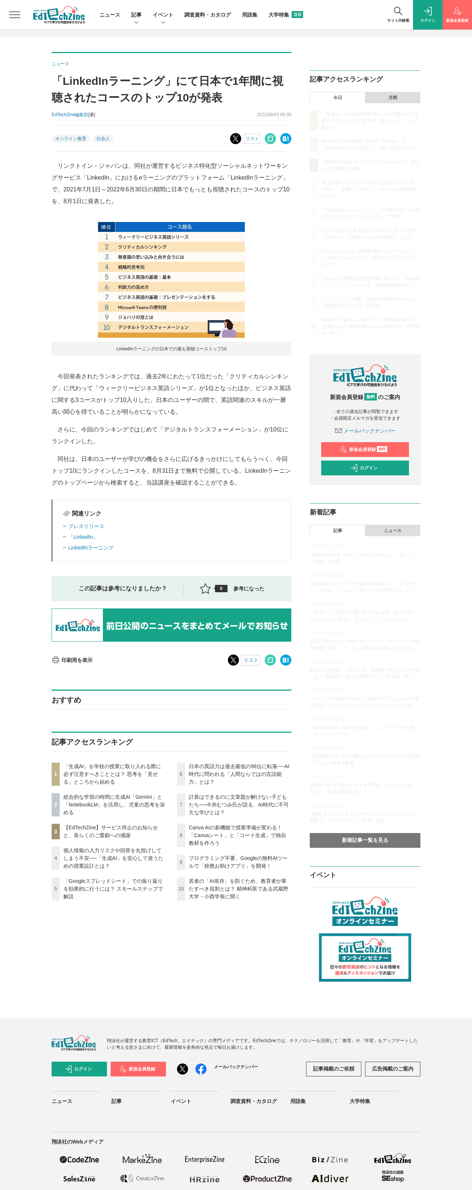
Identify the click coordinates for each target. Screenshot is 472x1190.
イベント (163, 15)
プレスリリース (86, 526)
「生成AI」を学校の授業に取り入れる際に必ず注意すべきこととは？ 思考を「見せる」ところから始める (112, 774)
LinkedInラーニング (91, 548)
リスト (252, 138)
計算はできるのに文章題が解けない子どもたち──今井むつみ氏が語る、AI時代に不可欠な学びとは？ (239, 804)
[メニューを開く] (15, 15)
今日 (337, 97)
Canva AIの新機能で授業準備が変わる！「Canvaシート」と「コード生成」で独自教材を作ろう (237, 835)
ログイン (364, 468)
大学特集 (285, 15)
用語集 (249, 15)
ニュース (110, 15)
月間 (392, 97)
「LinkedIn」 (83, 537)
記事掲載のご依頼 (333, 1069)
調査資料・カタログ (207, 15)
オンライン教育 (70, 138)
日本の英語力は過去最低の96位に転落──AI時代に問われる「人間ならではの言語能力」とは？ (239, 774)
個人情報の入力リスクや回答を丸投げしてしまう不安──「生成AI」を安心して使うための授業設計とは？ (113, 858)
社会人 (103, 138)
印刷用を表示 (72, 660)
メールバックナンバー (365, 431)
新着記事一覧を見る (365, 840)
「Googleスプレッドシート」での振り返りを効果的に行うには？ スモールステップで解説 (113, 888)
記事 (136, 15)
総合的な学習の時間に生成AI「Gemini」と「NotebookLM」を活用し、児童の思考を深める (114, 804)
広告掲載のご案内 (392, 1069)
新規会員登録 (363, 449)
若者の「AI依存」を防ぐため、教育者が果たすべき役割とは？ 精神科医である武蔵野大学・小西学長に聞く (238, 888)
